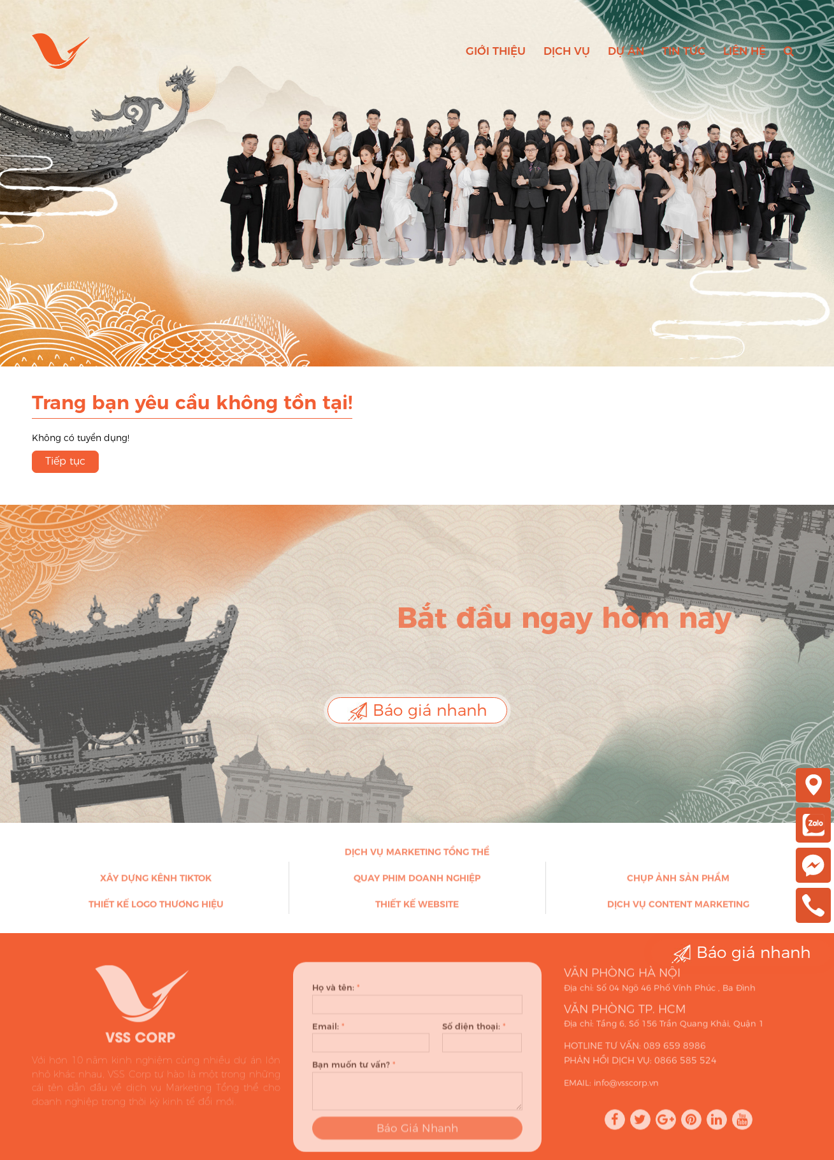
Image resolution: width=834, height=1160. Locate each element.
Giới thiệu (496, 51)
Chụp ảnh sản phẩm (678, 881)
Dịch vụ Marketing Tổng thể (417, 855)
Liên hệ (744, 51)
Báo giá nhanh (417, 710)
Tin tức (683, 51)
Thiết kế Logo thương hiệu (156, 907)
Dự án (626, 51)
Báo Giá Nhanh (417, 1135)
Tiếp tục (65, 461)
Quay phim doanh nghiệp (417, 881)
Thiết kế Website (417, 907)
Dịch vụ (566, 51)
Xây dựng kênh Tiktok (156, 881)
